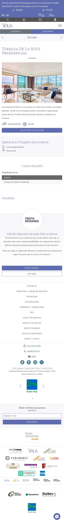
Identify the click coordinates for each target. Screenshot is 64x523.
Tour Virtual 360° (14, 124)
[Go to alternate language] (17, 10)
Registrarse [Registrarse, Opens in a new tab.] (32, 268)
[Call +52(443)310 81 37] (56, 19)
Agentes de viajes (32, 323)
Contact (16, 32)
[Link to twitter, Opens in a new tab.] (42, 362)
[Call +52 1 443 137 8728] (32, 346)
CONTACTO (32, 286)
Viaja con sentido (32, 318)
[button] (56, 516)
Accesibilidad (32, 302)
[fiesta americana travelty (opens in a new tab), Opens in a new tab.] (32, 436)
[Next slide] (43, 386)
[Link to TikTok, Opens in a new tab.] (22, 362)
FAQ (32, 312)
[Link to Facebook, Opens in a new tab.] (29, 362)
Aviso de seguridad (32, 334)
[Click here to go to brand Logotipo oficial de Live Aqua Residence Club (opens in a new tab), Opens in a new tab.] (7, 480)
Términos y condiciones (32, 307)
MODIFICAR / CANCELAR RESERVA (32, 291)
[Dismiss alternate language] (47, 10)
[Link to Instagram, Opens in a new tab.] (35, 362)
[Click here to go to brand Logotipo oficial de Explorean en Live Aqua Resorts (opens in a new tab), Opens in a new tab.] (13, 465)
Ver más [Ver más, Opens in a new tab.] (32, 274)
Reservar (48, 32)
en (7, 15)
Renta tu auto (32, 339)
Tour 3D (31, 124)
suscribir (32, 422)
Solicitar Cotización (32, 130)
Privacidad (32, 297)
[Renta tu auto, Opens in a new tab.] (8, 19)
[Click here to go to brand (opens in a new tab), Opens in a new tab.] (15, 450)
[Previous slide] (20, 386)
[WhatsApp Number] (24, 19)
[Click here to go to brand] (32, 450)
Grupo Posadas (32, 328)
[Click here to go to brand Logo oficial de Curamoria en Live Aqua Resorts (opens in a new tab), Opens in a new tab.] (16, 458)
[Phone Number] (40, 19)
